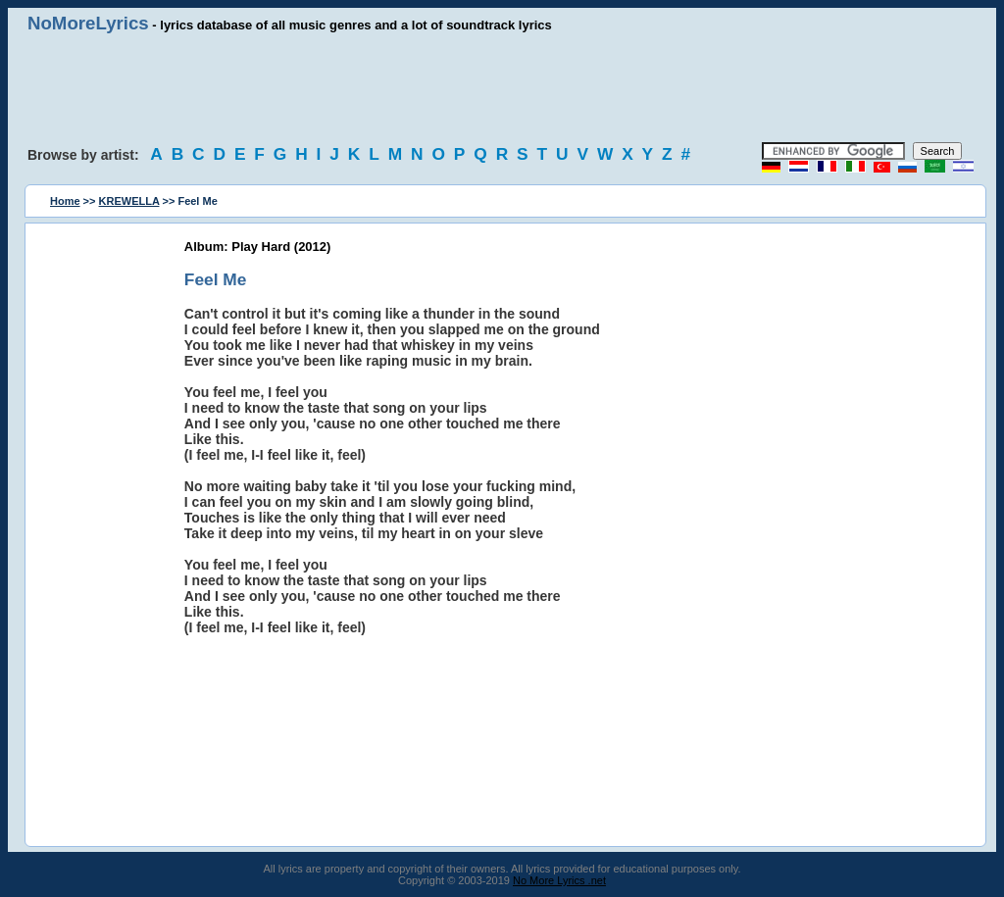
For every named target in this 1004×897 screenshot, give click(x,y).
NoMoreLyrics (88, 23)
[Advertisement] (502, 88)
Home (65, 201)
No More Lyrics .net (559, 880)
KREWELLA (129, 201)
